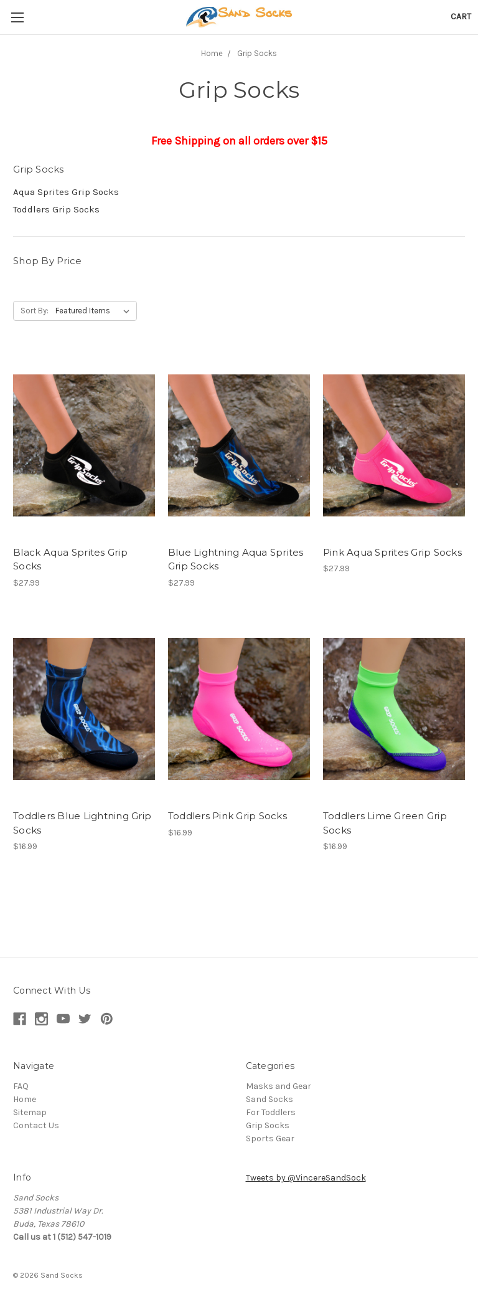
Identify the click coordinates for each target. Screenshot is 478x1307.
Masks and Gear (278, 1086)
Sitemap (30, 1112)
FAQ (21, 1086)
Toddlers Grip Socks (56, 209)
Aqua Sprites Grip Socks (66, 191)
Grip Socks (257, 53)
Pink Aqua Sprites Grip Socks (392, 552)
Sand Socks (269, 1099)
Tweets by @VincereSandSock (306, 1177)
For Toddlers (271, 1112)
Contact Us (36, 1125)
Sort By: (35, 310)
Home (212, 53)
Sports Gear (270, 1138)
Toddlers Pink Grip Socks (227, 816)
